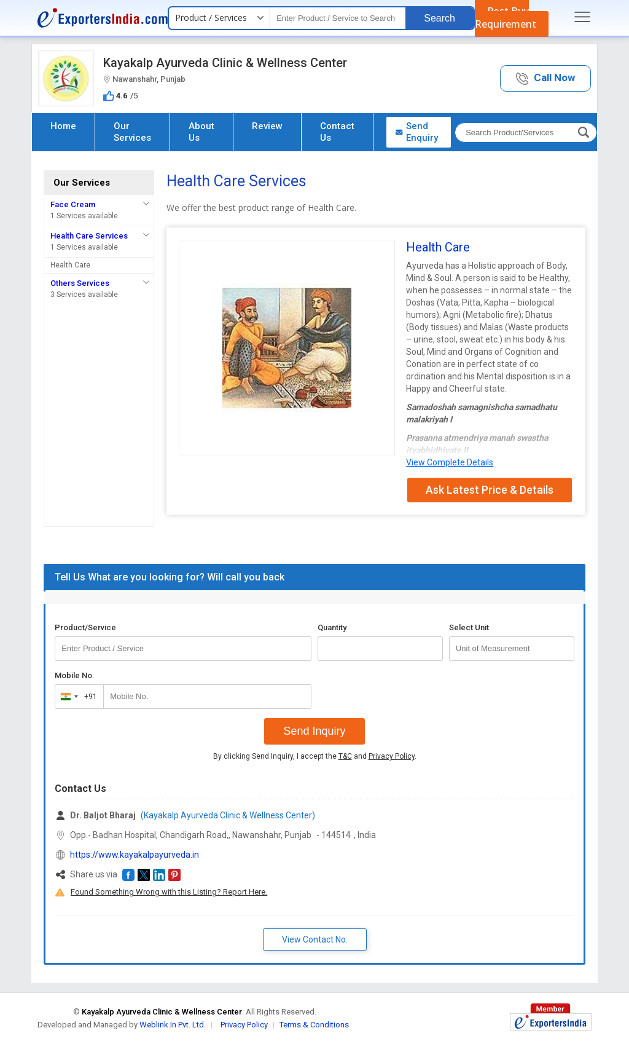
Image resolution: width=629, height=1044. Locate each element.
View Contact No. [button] (315, 939)
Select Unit (469, 627)
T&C (345, 756)
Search (439, 18)
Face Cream (72, 204)
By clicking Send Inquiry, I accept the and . (314, 756)
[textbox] (337, 18)
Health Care (70, 265)
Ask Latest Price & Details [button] (489, 489)
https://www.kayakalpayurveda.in (134, 855)
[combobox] (76, 697)
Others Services (79, 283)
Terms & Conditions (314, 1024)
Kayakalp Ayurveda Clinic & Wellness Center (225, 62)
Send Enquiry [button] (416, 132)
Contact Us (337, 132)
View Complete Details (449, 462)
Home (63, 126)
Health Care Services (89, 235)
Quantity (332, 627)
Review (267, 126)
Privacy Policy (392, 756)
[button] (545, 78)
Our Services (132, 132)
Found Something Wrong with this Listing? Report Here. (169, 891)
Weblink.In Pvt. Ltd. (172, 1024)
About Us (201, 132)
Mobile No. (75, 675)
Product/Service (85, 627)
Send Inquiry (314, 731)
